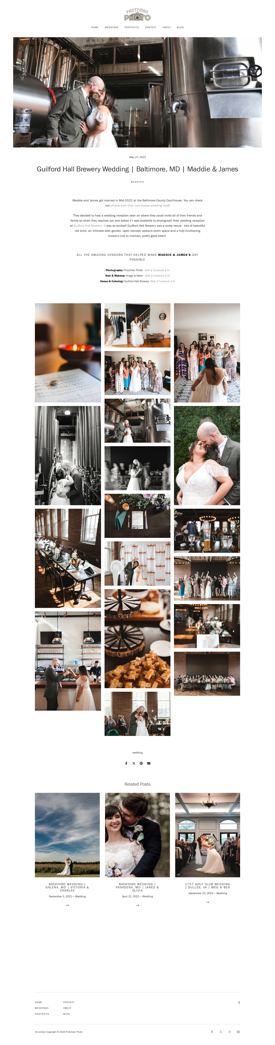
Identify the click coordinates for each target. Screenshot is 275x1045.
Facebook (158, 270)
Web (147, 270)
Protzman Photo (133, 270)
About (167, 27)
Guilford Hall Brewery (88, 226)
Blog (180, 27)
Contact (151, 27)
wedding (137, 752)
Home (95, 27)
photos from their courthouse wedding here (140, 205)
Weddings (112, 27)
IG (168, 270)
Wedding (137, 182)
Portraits (132, 27)
